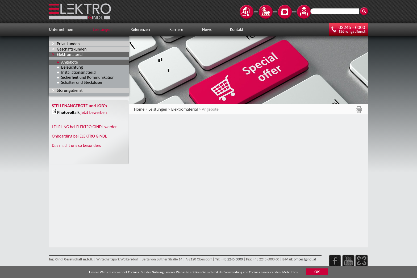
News (207, 29)
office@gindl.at (305, 259)
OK (317, 272)
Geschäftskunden (72, 49)
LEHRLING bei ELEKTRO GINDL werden (85, 126)
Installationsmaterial (78, 72)
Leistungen (102, 29)
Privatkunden (68, 43)
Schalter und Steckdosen (82, 82)
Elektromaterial (70, 54)
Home (139, 109)
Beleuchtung (72, 67)
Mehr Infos (290, 273)
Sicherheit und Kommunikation (87, 77)
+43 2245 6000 (232, 259)
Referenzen (140, 29)
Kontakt (236, 29)
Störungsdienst (70, 90)
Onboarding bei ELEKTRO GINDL (79, 136)
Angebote (69, 62)
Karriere (176, 29)
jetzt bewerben (94, 112)
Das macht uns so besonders (76, 145)
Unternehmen (61, 29)
